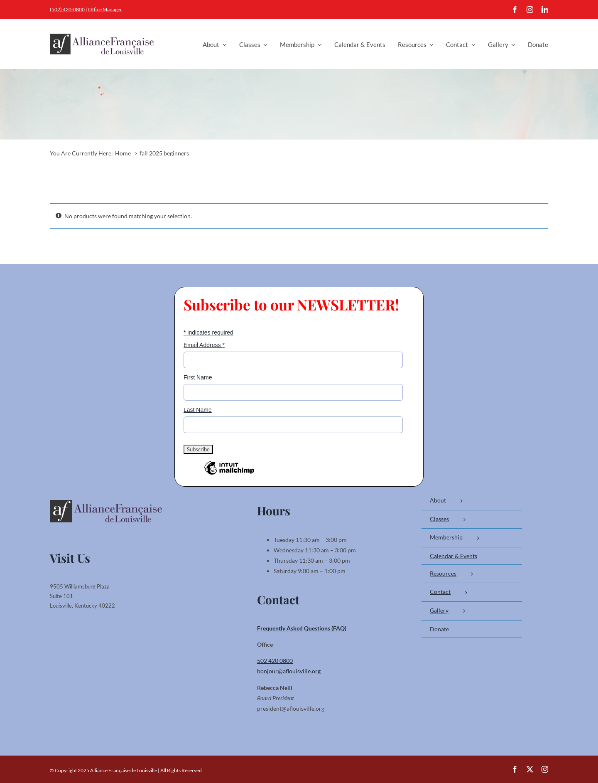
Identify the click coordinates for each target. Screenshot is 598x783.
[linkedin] (545, 9)
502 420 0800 (275, 660)
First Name (198, 377)
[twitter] (530, 769)
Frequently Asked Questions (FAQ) (301, 628)
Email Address (204, 345)
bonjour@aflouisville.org (289, 671)
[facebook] (515, 9)
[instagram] (530, 9)
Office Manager (105, 9)
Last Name (198, 409)
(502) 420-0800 (67, 9)
